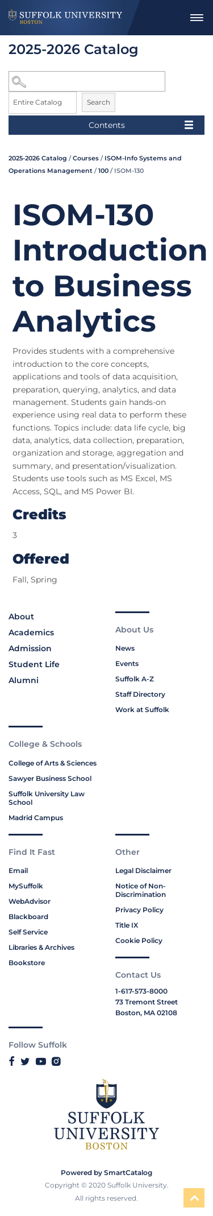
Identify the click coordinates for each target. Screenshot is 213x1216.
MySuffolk (26, 886)
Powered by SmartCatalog (106, 1172)
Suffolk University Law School (47, 797)
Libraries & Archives (41, 947)
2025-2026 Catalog (38, 158)
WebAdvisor (30, 901)
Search (98, 102)
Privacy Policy (139, 909)
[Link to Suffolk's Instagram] (56, 1061)
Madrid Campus (36, 817)
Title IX (126, 925)
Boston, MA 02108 (146, 1012)
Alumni (24, 680)
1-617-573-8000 (141, 991)
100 (103, 171)
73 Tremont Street (146, 1002)
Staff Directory (140, 694)
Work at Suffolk (142, 709)
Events (127, 663)
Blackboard (28, 916)
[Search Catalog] (87, 81)
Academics (31, 632)
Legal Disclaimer (143, 870)
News (125, 648)
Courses (86, 158)
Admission (30, 648)
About (21, 616)
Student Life (34, 664)
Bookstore (27, 962)
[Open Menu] (196, 17)
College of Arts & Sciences (53, 763)
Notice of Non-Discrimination (140, 890)
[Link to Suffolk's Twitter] (25, 1061)
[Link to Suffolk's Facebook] (12, 1061)
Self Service (28, 932)
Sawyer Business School (50, 778)
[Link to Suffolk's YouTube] (41, 1061)
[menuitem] (196, 17)
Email (18, 870)
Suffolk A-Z (134, 679)
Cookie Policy (138, 940)
